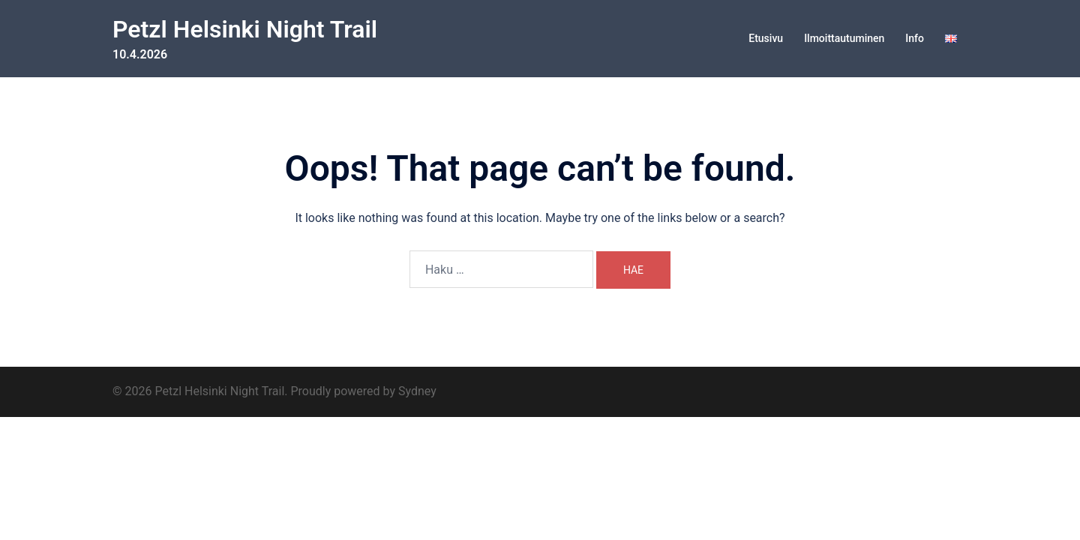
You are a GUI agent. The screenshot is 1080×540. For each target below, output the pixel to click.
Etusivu (765, 38)
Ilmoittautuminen (844, 38)
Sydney (417, 391)
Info (914, 38)
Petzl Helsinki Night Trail (244, 29)
